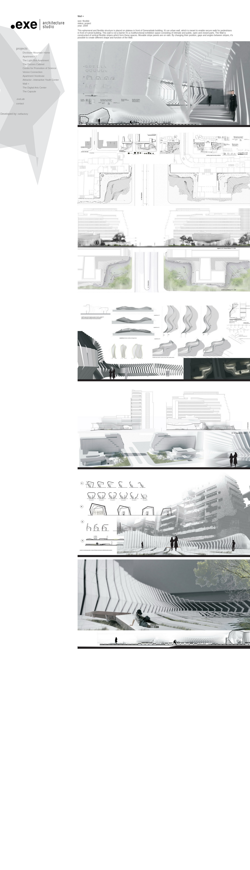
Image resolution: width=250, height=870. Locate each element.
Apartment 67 (30, 56)
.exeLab (20, 99)
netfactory (23, 114)
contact (20, 103)
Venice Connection (32, 72)
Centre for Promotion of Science (39, 68)
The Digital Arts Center (35, 87)
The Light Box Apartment (36, 60)
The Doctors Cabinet (33, 64)
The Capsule (29, 91)
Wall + (26, 83)
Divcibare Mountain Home (36, 52)
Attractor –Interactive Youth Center (41, 80)
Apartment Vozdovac (34, 76)
